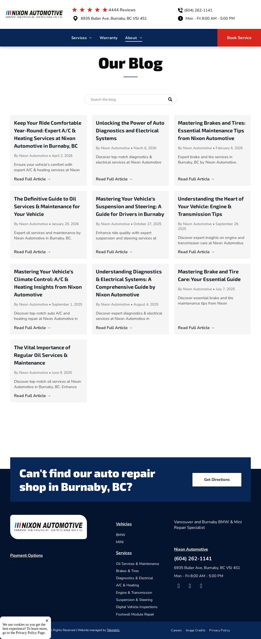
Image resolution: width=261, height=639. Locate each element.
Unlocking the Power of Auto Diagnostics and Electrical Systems (130, 130)
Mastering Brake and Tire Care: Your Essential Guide (209, 275)
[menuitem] (82, 38)
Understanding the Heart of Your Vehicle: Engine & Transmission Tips (211, 206)
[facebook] (178, 587)
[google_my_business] (201, 587)
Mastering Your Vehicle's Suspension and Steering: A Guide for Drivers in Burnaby (130, 206)
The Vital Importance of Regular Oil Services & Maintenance (42, 355)
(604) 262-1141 (198, 10)
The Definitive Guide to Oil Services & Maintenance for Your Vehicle (47, 206)
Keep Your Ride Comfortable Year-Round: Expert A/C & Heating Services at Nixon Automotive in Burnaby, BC (47, 134)
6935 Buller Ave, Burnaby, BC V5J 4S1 (114, 18)
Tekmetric (113, 630)
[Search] (130, 99)
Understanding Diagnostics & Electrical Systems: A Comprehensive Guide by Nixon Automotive (129, 282)
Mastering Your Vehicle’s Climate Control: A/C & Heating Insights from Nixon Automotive (48, 282)
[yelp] (189, 587)
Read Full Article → (32, 179)
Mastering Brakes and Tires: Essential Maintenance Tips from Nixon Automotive (211, 130)
